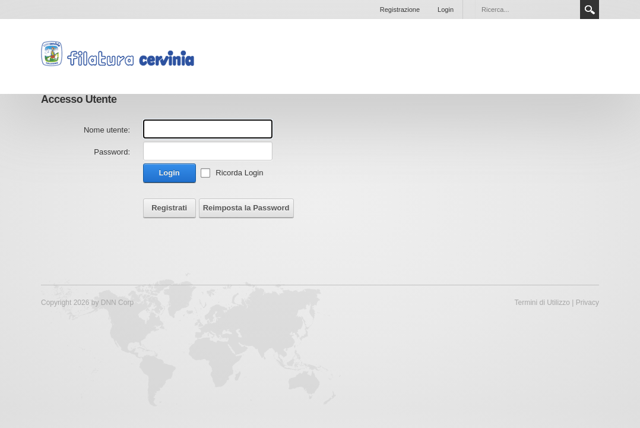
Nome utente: (107, 129)
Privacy (587, 302)
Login (446, 9)
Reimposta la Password (246, 207)
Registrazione (400, 9)
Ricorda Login (239, 172)
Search (589, 9)
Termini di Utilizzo (542, 302)
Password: (112, 151)
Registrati (169, 207)
